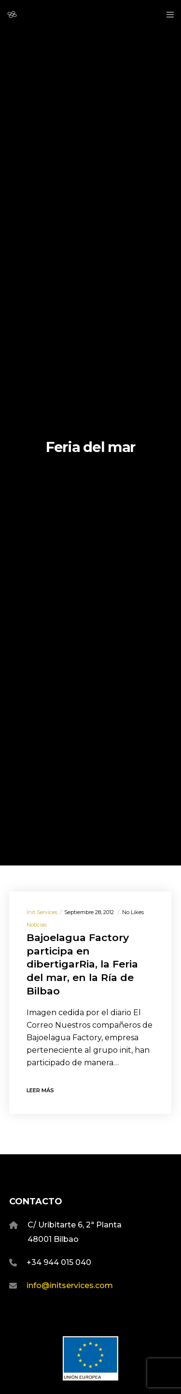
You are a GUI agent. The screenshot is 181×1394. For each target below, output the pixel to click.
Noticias (37, 924)
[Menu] (167, 14)
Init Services (42, 912)
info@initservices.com (70, 1285)
